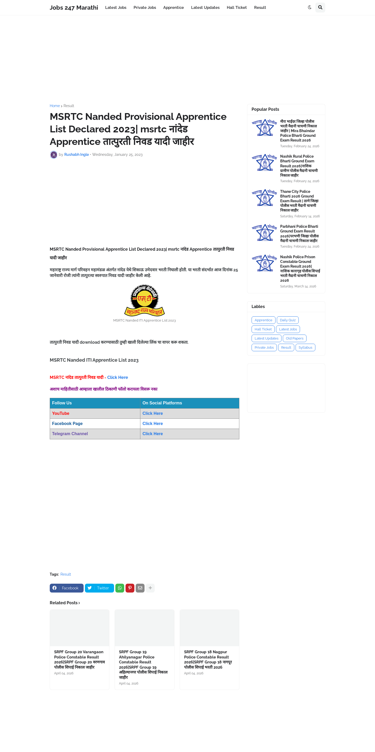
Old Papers (294, 338)
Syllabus (305, 347)
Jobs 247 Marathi (74, 7)
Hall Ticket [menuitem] (237, 7)
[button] (309, 8)
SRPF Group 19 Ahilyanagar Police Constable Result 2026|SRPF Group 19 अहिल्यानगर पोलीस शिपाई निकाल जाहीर (143, 665)
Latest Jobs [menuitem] (115, 7)
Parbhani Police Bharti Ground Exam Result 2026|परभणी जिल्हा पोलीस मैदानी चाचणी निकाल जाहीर (299, 233)
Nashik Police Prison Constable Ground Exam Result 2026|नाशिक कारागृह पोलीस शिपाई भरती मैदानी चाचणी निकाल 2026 (300, 269)
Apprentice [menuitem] (173, 7)
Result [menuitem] (260, 7)
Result (69, 106)
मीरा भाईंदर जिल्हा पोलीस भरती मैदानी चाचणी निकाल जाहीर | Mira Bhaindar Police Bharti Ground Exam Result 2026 (298, 131)
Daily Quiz (288, 320)
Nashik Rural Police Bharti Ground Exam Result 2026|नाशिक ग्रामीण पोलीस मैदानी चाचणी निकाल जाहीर (299, 165)
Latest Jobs (288, 329)
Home (55, 106)
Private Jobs (264, 347)
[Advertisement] (187, 59)
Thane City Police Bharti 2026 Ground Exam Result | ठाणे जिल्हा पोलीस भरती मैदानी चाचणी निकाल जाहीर (299, 201)
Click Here (117, 377)
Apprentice (263, 320)
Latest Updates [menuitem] (205, 7)
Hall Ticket (263, 329)
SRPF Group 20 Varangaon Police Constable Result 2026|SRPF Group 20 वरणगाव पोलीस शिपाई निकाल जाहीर (79, 660)
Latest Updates (266, 338)
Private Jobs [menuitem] (145, 7)
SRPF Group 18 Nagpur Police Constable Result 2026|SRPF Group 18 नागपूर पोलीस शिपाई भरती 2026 (208, 660)
